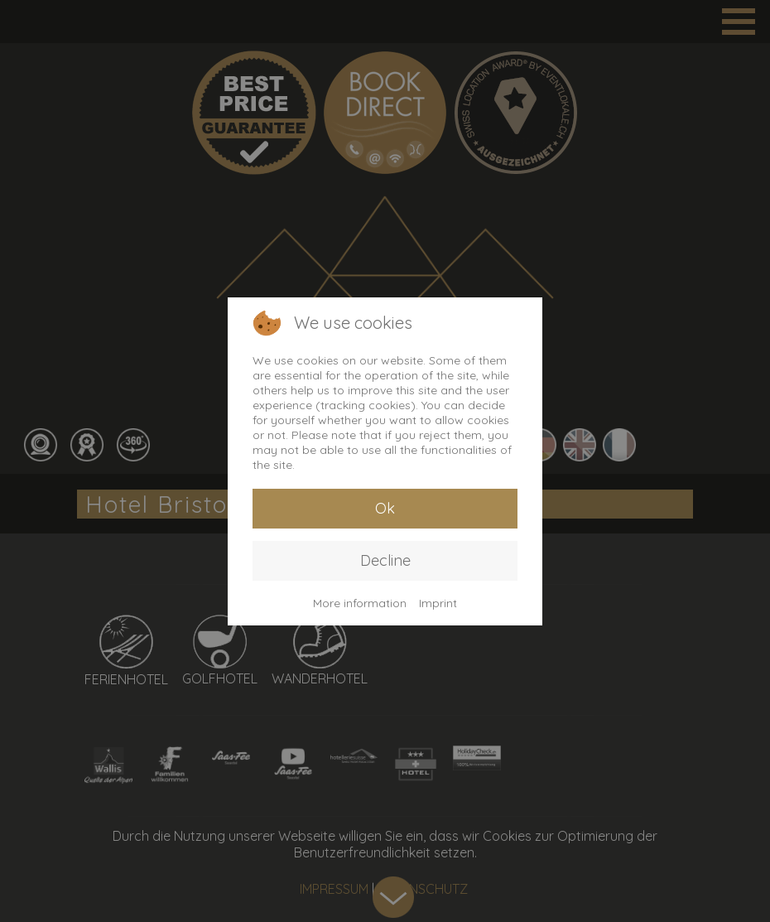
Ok (385, 508)
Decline (385, 560)
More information (360, 603)
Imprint (438, 603)
